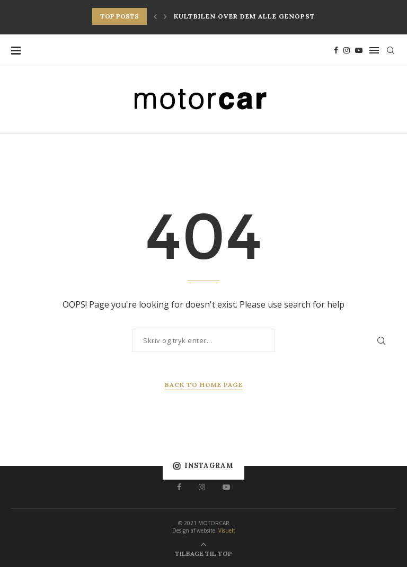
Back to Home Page (204, 385)
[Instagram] (346, 50)
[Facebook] (336, 50)
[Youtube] (358, 50)
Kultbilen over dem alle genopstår (249, 16)
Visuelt (226, 530)
